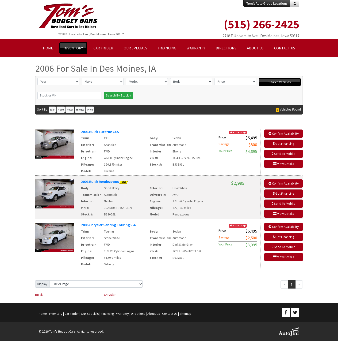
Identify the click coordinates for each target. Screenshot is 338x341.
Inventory (55, 313)
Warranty (122, 313)
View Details (283, 164)
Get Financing (283, 143)
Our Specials (90, 313)
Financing (107, 313)
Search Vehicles (280, 82)
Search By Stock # (118, 95)
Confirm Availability (284, 133)
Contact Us (169, 313)
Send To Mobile (283, 154)
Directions (138, 313)
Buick (39, 295)
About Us (153, 313)
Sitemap (185, 313)
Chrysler (110, 295)
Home (43, 313)
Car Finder (72, 313)
